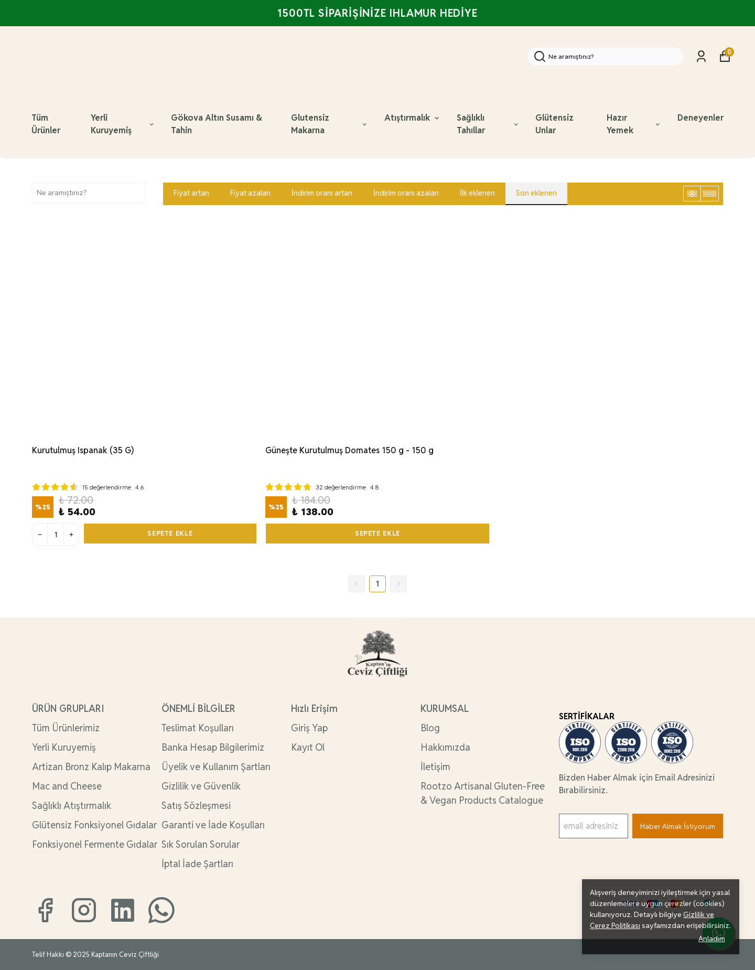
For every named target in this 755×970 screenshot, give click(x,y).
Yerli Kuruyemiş (123, 124)
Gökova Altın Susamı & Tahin (216, 124)
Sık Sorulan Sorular (200, 844)
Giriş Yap (309, 728)
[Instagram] (84, 910)
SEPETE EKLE (170, 534)
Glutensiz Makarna (330, 124)
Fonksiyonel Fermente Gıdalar (94, 844)
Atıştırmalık (412, 117)
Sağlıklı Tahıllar (488, 124)
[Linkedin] (123, 910)
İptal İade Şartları (197, 864)
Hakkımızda (445, 747)
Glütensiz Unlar (554, 124)
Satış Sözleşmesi (196, 806)
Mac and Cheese (67, 786)
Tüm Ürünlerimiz (66, 728)
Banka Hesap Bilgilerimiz (212, 747)
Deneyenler (700, 117)
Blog (430, 728)
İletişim (435, 767)
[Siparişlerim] (701, 56)
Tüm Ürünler (45, 124)
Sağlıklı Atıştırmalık (71, 806)
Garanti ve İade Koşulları (213, 825)
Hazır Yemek (634, 124)
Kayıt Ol (308, 747)
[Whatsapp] (161, 910)
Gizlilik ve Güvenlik (201, 786)
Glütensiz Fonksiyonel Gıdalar (94, 825)
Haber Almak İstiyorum (677, 826)
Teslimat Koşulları (197, 728)
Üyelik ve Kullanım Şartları (216, 767)
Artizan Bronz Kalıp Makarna (91, 767)
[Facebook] (45, 910)
